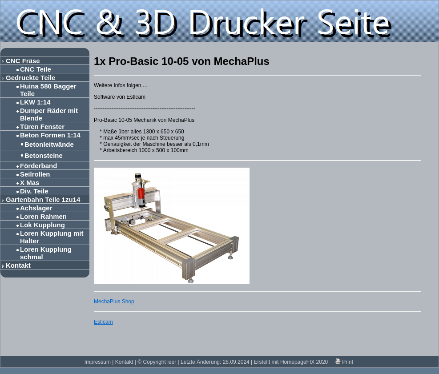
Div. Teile (34, 191)
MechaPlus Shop (114, 301)
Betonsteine (43, 155)
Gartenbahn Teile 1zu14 (43, 199)
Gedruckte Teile (30, 77)
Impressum (98, 362)
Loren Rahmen (43, 216)
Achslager (36, 208)
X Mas (29, 182)
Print (344, 362)
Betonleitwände (49, 144)
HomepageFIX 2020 (304, 362)
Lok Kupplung (42, 225)
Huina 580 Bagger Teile (48, 89)
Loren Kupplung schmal (46, 253)
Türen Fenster (42, 126)
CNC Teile (35, 69)
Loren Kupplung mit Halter (51, 237)
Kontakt (18, 265)
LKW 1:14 (35, 102)
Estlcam (103, 322)
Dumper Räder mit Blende (49, 114)
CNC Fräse (23, 60)
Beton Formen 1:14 (50, 135)
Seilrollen (35, 174)
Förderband (38, 165)
